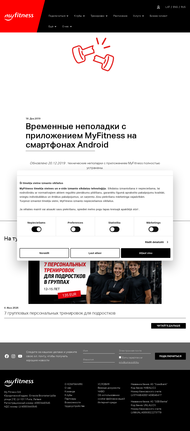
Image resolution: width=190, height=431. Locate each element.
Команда (70, 391)
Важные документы (109, 387)
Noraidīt (44, 252)
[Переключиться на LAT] (168, 7)
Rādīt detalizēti (154, 242)
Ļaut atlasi (95, 252)
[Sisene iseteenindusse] (158, 7)
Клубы (68, 395)
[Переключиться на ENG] (175, 7)
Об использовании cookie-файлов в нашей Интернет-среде (111, 399)
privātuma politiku (129, 362)
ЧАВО (101, 391)
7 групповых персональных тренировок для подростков (59, 313)
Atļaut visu (145, 252)
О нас (68, 387)
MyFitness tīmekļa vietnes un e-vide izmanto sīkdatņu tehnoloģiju (63, 188)
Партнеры (70, 398)
